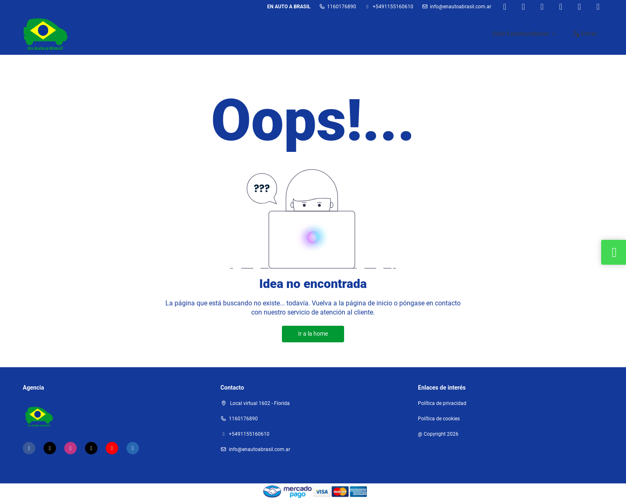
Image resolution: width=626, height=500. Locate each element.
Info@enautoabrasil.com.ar (460, 7)
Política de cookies (439, 419)
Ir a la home (313, 333)
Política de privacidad (442, 403)
